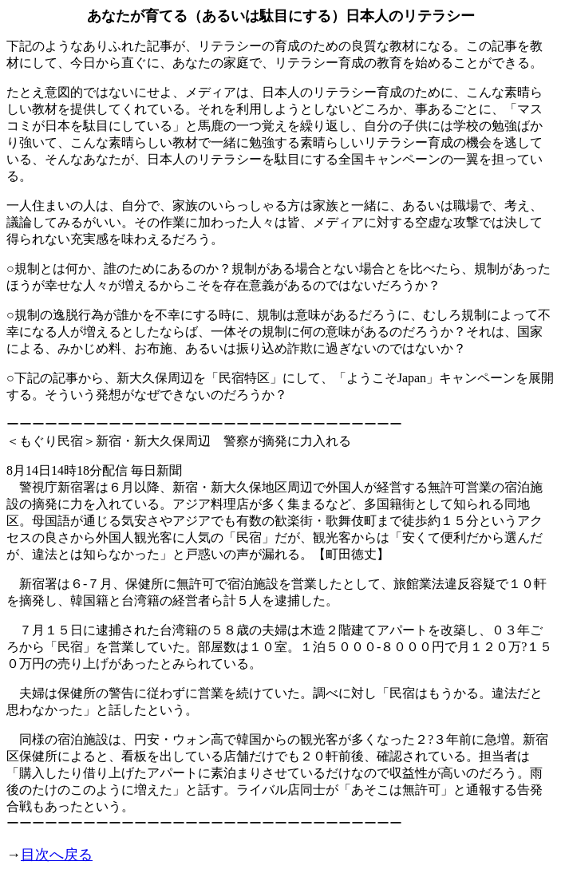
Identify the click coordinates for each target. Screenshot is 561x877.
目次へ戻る (57, 855)
